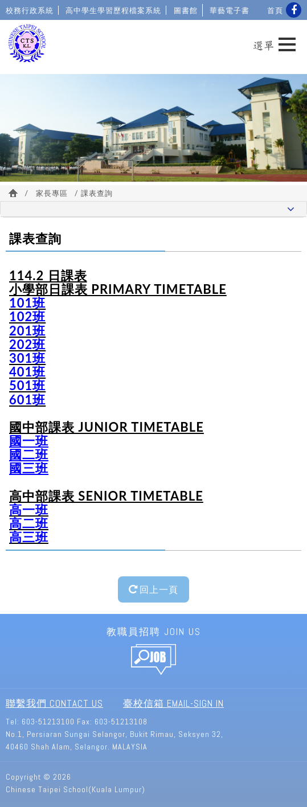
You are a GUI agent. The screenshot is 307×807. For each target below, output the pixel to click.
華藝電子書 (229, 10)
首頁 (275, 10)
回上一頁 (153, 589)
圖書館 (186, 10)
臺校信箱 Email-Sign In (173, 703)
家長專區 (52, 193)
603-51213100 (48, 721)
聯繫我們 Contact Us (54, 703)
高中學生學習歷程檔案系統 (113, 10)
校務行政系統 (30, 10)
